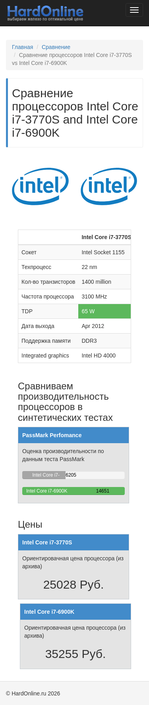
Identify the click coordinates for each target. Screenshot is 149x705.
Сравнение (56, 47)
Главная (22, 47)
